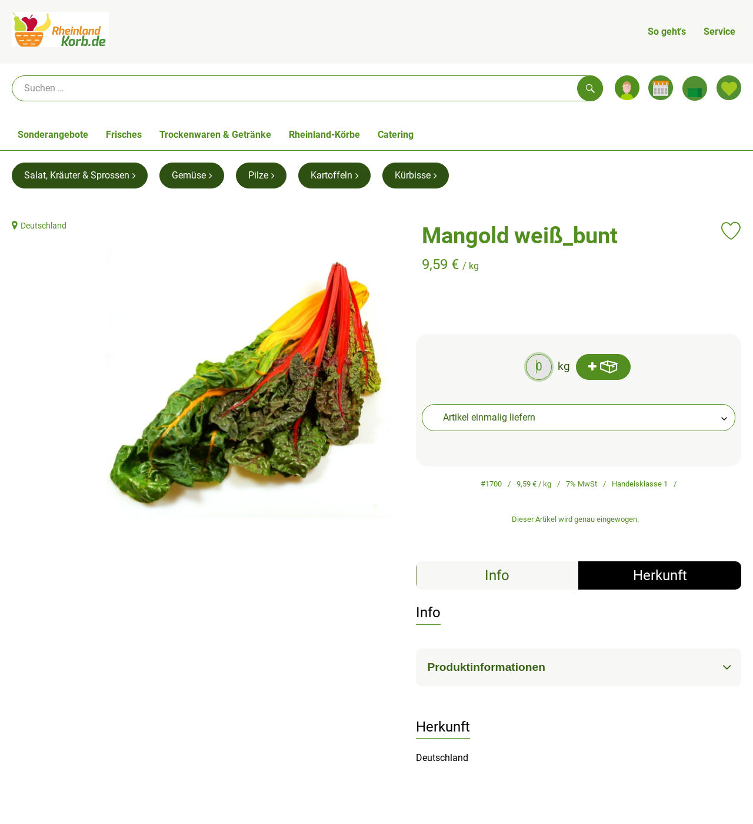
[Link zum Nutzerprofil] (627, 87)
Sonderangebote (53, 134)
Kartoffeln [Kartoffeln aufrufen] (334, 175)
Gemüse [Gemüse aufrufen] (192, 175)
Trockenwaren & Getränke (215, 134)
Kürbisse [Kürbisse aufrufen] (416, 175)
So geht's (667, 31)
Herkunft (660, 575)
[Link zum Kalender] (660, 87)
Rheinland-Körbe (324, 134)
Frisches (124, 134)
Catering (396, 134)
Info (497, 575)
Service (719, 31)
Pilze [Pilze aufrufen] (261, 175)
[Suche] (307, 88)
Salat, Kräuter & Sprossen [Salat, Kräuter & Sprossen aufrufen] (79, 175)
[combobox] (578, 418)
